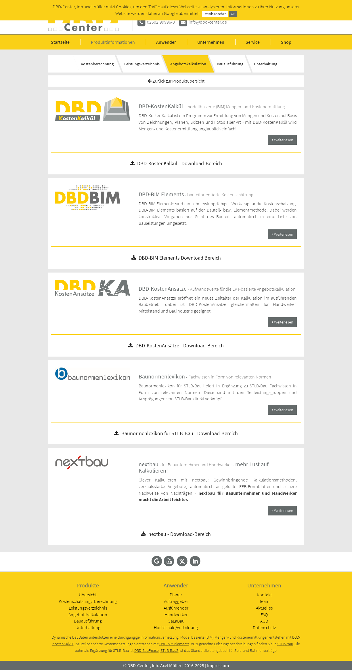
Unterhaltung (265, 63)
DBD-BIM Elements (174, 644)
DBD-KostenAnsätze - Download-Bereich (176, 345)
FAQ (264, 614)
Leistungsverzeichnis (142, 63)
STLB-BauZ (169, 650)
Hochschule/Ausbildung (176, 627)
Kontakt (264, 594)
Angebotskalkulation (188, 63)
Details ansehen (215, 14)
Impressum (218, 665)
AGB (264, 621)
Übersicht (88, 594)
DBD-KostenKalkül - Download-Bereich (176, 163)
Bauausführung (230, 63)
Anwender (166, 42)
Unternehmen (210, 42)
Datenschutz (264, 627)
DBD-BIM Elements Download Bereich (176, 257)
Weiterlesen (282, 139)
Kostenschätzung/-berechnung (88, 601)
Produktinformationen (113, 42)
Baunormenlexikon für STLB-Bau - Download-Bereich (176, 433)
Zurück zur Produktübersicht (178, 81)
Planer (176, 594)
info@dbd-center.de (208, 22)
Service (253, 42)
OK (233, 14)
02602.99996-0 (161, 22)
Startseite (60, 42)
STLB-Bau (285, 644)
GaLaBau (176, 621)
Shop (286, 42)
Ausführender (176, 608)
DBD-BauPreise (146, 650)
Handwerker (176, 614)
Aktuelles (264, 608)
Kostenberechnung (97, 63)
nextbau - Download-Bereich (176, 534)
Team (264, 601)
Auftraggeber (176, 601)
